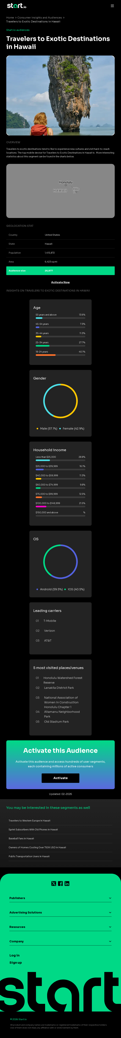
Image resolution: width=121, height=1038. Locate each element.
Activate (60, 778)
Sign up (15, 963)
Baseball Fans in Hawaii (21, 838)
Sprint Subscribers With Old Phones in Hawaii (33, 829)
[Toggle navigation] (111, 5)
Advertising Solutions (25, 912)
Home (10, 17)
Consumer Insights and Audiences (39, 17)
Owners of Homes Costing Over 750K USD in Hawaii (37, 847)
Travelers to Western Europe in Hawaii (29, 820)
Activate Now (60, 282)
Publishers (17, 898)
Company (16, 941)
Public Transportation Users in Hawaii (29, 856)
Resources (17, 927)
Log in (14, 955)
